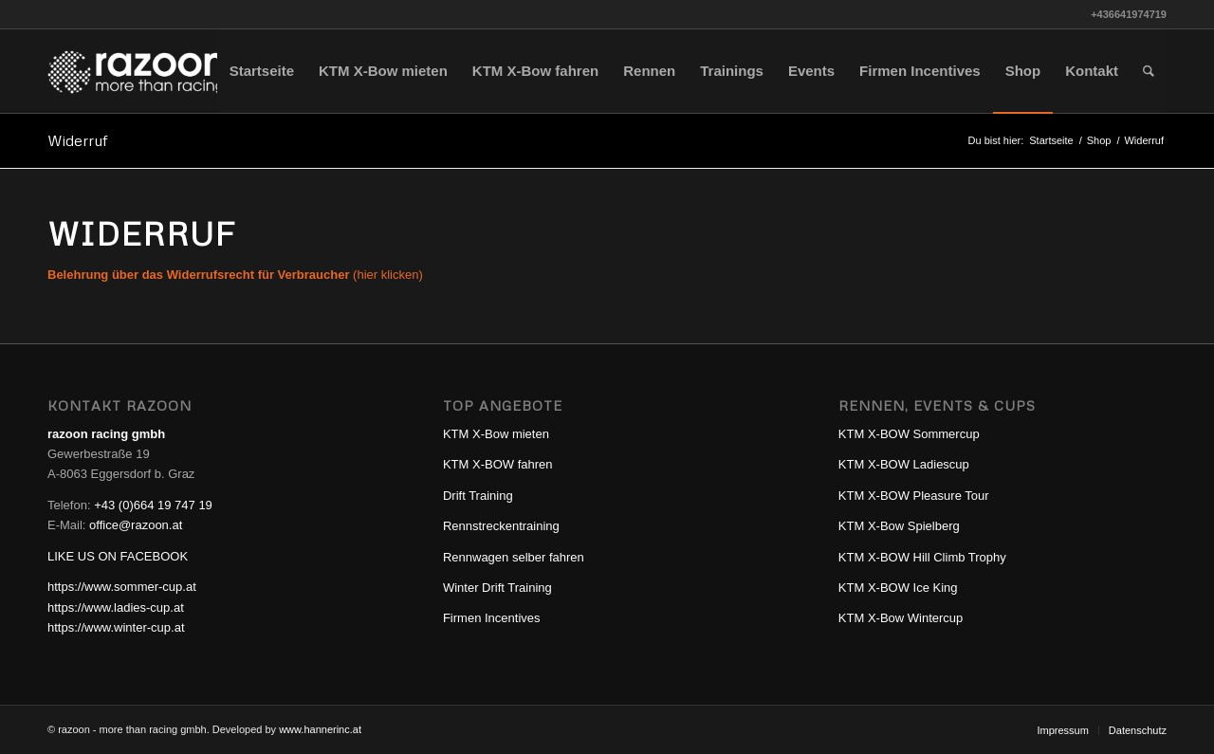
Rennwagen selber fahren (513, 557)
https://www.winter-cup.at (116, 627)
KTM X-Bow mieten (496, 434)
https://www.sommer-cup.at (121, 586)
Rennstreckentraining (501, 526)
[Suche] (1149, 71)
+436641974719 (1129, 14)
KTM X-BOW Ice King (898, 587)
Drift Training (478, 495)
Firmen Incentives (492, 618)
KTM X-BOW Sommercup (909, 434)
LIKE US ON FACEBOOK (117, 556)
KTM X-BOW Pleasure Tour (913, 495)
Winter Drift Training (497, 587)
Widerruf (77, 140)
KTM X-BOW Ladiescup (903, 464)
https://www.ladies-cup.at (115, 607)
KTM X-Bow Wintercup (900, 618)
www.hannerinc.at (320, 729)
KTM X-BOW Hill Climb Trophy (922, 557)
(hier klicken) (235, 274)
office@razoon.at (135, 525)
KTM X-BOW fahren (498, 464)
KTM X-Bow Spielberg (899, 526)
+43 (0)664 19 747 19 (153, 505)
